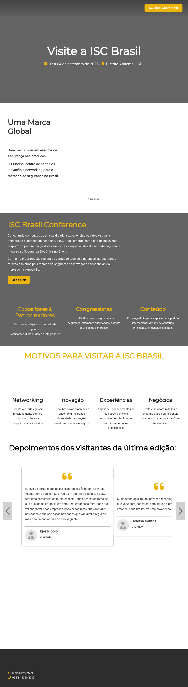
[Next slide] (180, 511)
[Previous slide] (7, 511)
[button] (163, 8)
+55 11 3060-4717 (23, 677)
